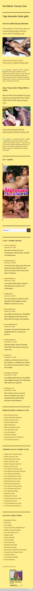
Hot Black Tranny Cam (15, 6)
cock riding (10, 146)
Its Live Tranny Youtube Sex (14, 527)
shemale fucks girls (13, 81)
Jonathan (8, 70)
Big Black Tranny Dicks (10, 71)
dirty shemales (9, 425)
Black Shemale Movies (13, 417)
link (31, 563)
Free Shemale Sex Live (12, 476)
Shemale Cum (9, 493)
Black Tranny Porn (11, 420)
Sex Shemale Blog (11, 491)
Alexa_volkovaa (10, 245)
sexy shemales (9, 432)
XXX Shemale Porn (11, 439)
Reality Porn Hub (10, 545)
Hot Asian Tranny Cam (12, 479)
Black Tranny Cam (11, 461)
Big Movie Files (10, 520)
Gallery (26, 70)
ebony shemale (17, 77)
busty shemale (7, 77)
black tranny (9, 75)
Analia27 (7, 355)
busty (4, 146)
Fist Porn (7, 523)
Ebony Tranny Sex (11, 466)
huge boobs (6, 79)
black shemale (10, 144)
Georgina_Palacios (11, 373)
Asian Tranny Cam (11, 456)
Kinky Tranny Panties (12, 530)
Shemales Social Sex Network (15, 550)
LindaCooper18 (9, 340)
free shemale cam (11, 430)
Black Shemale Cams (12, 459)
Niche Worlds (9, 537)
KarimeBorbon (9, 261)
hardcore (26, 77)
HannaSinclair (9, 309)
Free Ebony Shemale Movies (15, 471)
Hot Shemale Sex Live (12, 481)
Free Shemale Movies (12, 474)
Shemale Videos (10, 435)
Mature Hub (8, 535)
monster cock (15, 79)
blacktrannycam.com (21, 75)
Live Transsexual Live (12, 488)
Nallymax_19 (9, 388)
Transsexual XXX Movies (14, 437)
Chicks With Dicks (11, 422)
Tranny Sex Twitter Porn (13, 552)
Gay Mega (8, 525)
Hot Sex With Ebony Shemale (15, 24)
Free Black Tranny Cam (13, 469)
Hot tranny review (13, 241)
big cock (24, 73)
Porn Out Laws (9, 542)
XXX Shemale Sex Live (12, 503)
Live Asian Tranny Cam (13, 486)
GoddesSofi (8, 294)
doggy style (18, 146)
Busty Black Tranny (14, 73)
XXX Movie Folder (11, 557)
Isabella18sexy (9, 278)
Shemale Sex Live (11, 496)
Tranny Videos (9, 555)
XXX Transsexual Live (12, 506)
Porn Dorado (9, 540)
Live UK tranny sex (11, 532)
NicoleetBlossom (10, 324)
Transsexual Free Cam (12, 498)
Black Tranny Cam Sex (12, 464)
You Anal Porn (9, 559)
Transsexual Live (10, 501)
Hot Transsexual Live (12, 483)
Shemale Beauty (10, 547)
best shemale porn (11, 415)
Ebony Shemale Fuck (12, 427)
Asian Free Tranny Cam (13, 454)
